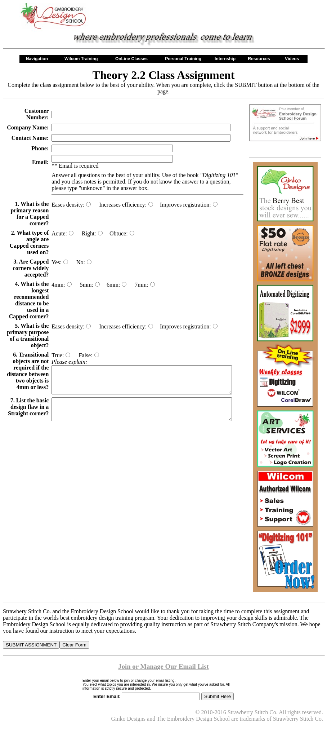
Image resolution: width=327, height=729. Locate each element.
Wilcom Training (82, 58)
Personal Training (183, 58)
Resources (260, 58)
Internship (225, 58)
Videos (293, 58)
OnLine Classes (133, 58)
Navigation (38, 58)
